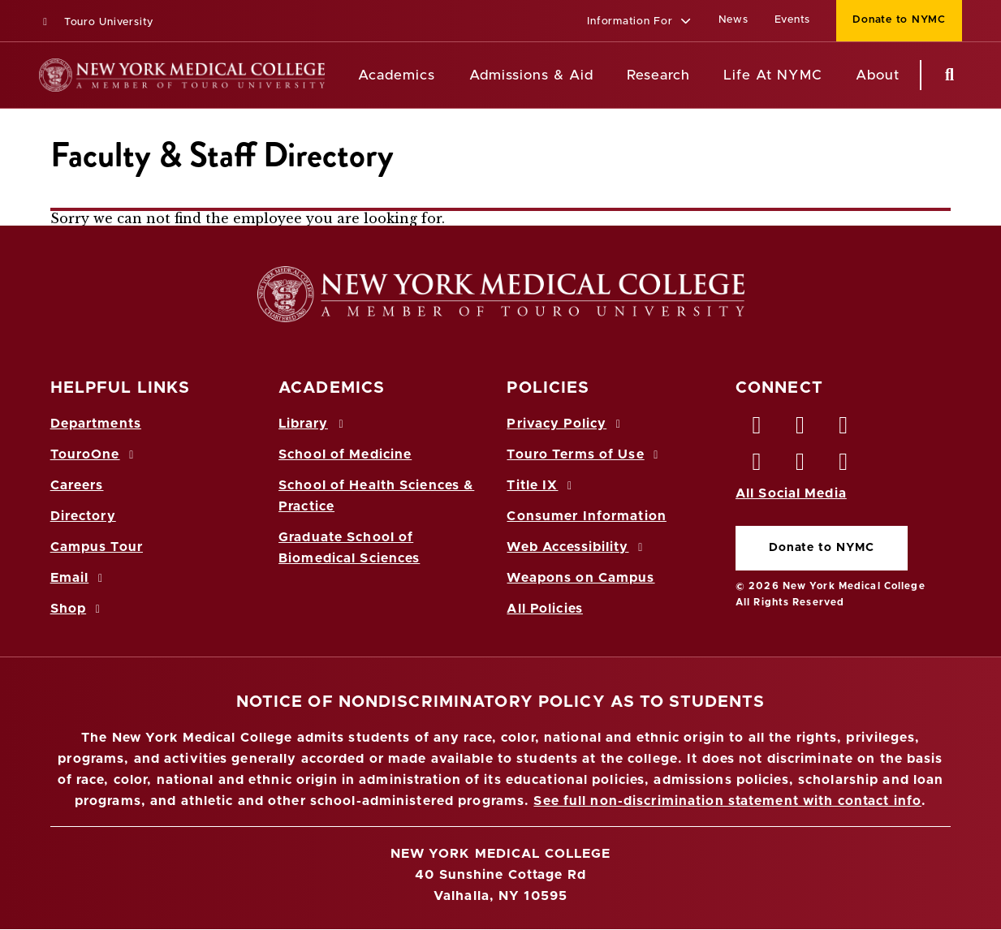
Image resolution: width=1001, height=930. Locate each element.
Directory (83, 516)
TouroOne (94, 454)
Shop (78, 608)
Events (792, 20)
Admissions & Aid (531, 75)
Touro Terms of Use (585, 454)
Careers (77, 485)
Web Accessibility (577, 546)
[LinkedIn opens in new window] (844, 429)
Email (79, 577)
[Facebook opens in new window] (757, 429)
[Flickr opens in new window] (844, 465)
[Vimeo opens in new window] (800, 465)
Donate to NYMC (821, 547)
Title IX (541, 485)
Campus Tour (96, 546)
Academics (396, 75)
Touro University (96, 22)
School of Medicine (345, 454)
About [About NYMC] (878, 75)
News (733, 20)
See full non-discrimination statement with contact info (727, 800)
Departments (95, 423)
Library (313, 423)
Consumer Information (586, 516)
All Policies (544, 608)
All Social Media (791, 493)
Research (658, 75)
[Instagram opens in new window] (757, 465)
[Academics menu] (447, 75)
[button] (639, 22)
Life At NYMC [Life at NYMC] (772, 75)
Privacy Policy (566, 423)
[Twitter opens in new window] (800, 429)
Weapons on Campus (580, 577)
